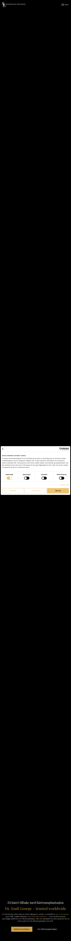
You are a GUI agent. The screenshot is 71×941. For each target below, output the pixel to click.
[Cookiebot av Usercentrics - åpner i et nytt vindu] (61, 449)
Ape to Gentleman (62, 914)
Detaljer (62, 485)
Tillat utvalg (35, 490)
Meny (65, 5)
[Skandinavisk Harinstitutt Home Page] (13, 4)
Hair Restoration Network (37, 917)
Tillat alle (58, 490)
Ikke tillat (13, 490)
